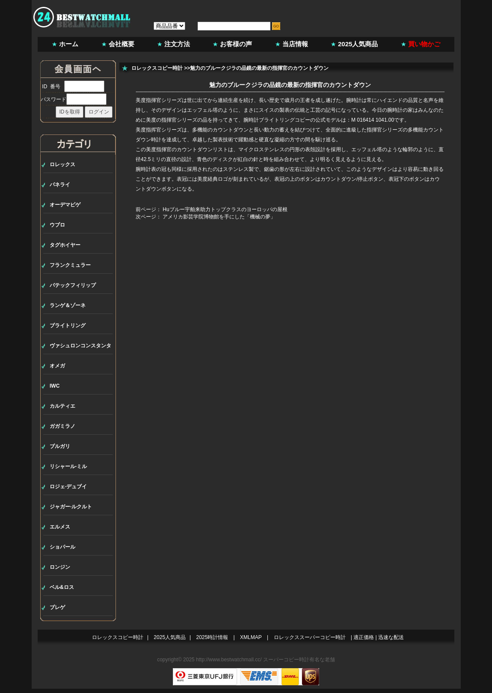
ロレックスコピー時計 (157, 68)
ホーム (68, 44)
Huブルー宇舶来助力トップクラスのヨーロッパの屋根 (225, 209)
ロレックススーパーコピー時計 (310, 637)
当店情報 (295, 44)
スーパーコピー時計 (286, 660)
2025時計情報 (212, 637)
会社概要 (121, 44)
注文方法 (177, 44)
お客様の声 (236, 44)
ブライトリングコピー (284, 120)
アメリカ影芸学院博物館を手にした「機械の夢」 (219, 217)
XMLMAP (251, 637)
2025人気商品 (358, 44)
